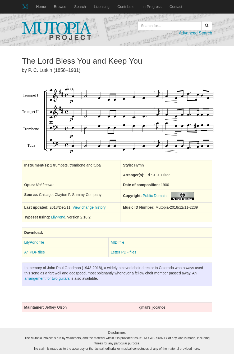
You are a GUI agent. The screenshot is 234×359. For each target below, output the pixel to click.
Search (80, 7)
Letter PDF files (123, 252)
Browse (60, 7)
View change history (88, 207)
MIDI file (117, 242)
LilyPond (58, 217)
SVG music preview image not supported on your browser (117, 119)
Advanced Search (195, 33)
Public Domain (155, 196)
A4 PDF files (34, 252)
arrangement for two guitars (47, 278)
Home (41, 7)
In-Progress (152, 7)
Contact (175, 7)
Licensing (101, 7)
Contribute (126, 7)
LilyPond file (34, 242)
